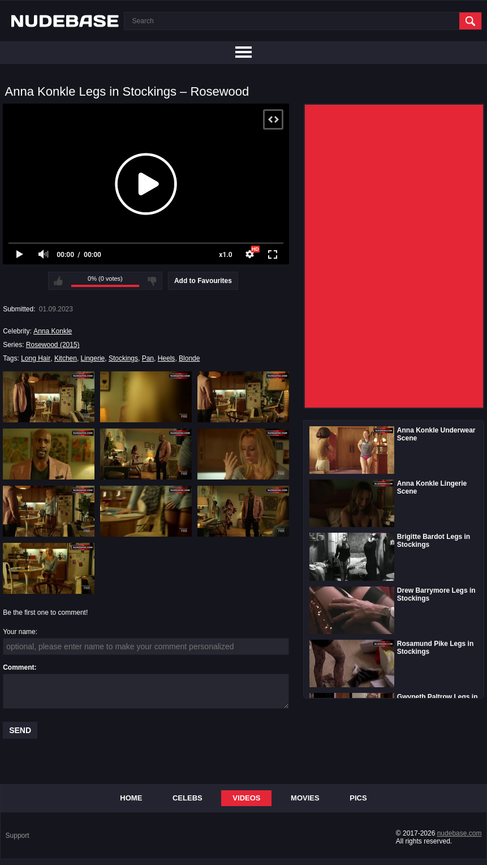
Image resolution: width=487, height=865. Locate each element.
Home (131, 798)
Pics (358, 798)
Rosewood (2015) (53, 345)
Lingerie (93, 358)
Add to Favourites (203, 281)
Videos (246, 798)
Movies (305, 798)
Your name (19, 632)
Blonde (189, 358)
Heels (166, 358)
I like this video (58, 280)
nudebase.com (459, 833)
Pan (148, 358)
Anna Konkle (52, 331)
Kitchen (65, 358)
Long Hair (35, 358)
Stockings (123, 358)
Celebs (187, 798)
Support (17, 836)
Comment (18, 667)
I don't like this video (152, 280)
